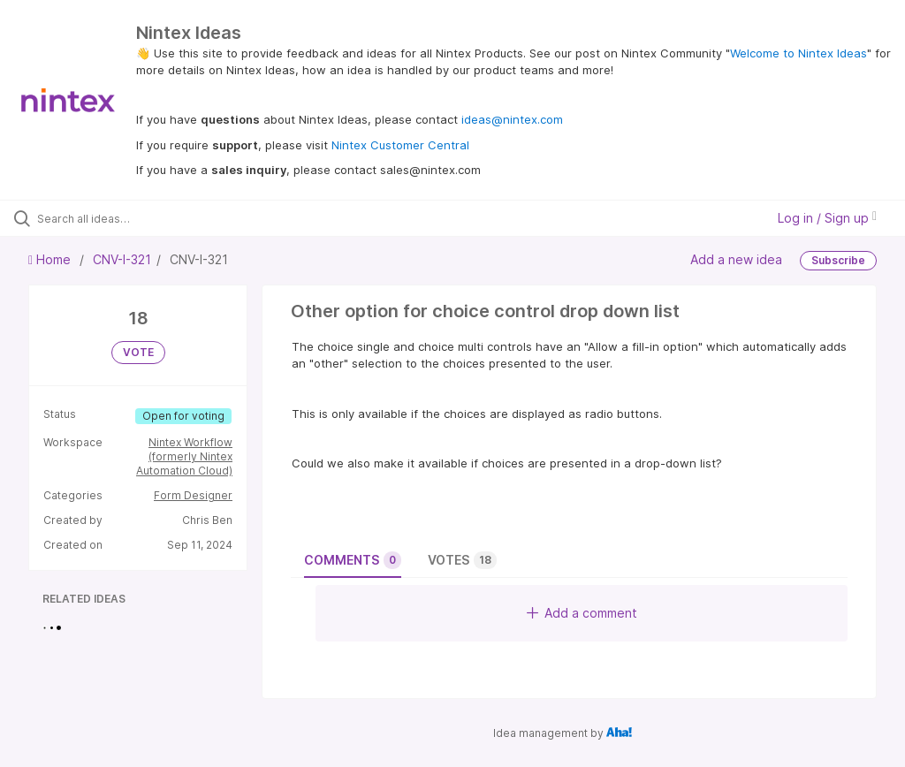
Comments (352, 560)
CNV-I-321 (122, 259)
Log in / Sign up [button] (827, 217)
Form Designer (193, 495)
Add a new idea (736, 259)
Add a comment (582, 612)
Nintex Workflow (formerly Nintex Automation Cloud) (184, 456)
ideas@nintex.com (512, 119)
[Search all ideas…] (119, 218)
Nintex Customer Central (400, 145)
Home (51, 259)
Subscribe (838, 260)
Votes (462, 560)
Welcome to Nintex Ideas (798, 53)
